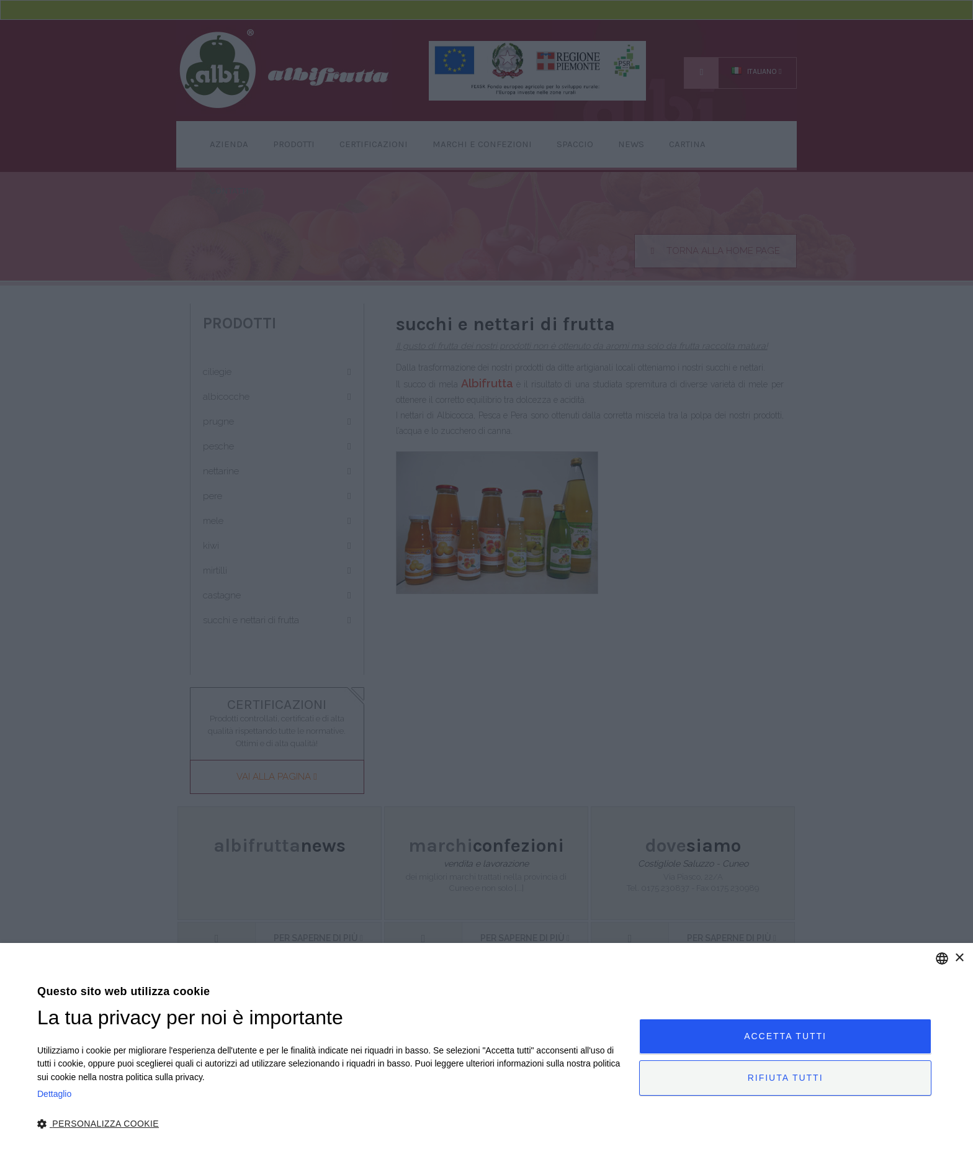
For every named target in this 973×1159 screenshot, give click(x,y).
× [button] (959, 958)
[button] (329, 1124)
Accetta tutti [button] (785, 1036)
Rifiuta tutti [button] (785, 1078)
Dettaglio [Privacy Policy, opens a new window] (54, 1094)
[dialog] (486, 1051)
